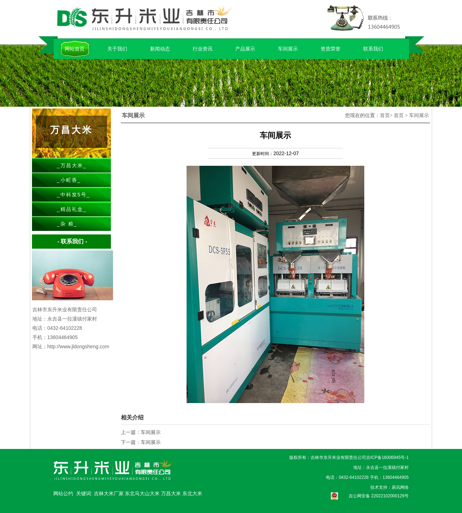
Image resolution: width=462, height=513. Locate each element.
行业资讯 (203, 49)
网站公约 (63, 493)
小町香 (68, 180)
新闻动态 (160, 49)
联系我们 (373, 49)
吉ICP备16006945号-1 (387, 457)
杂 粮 (67, 224)
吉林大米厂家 (109, 493)
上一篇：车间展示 (141, 432)
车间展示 (288, 49)
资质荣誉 (330, 49)
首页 (385, 115)
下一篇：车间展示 (141, 442)
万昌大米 (71, 165)
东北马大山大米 (143, 493)
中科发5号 (73, 194)
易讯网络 (400, 487)
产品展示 (245, 49)
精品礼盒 (71, 209)
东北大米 (192, 493)
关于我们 (117, 49)
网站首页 (75, 49)
